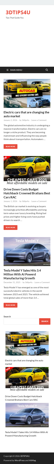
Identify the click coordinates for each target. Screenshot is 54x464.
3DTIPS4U (18, 12)
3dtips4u (25, 120)
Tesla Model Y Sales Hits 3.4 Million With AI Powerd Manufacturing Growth (22, 274)
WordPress (20, 460)
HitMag (32, 460)
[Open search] (47, 70)
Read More (9, 146)
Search (7, 316)
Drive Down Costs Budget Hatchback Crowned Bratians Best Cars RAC (27, 193)
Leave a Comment (39, 120)
